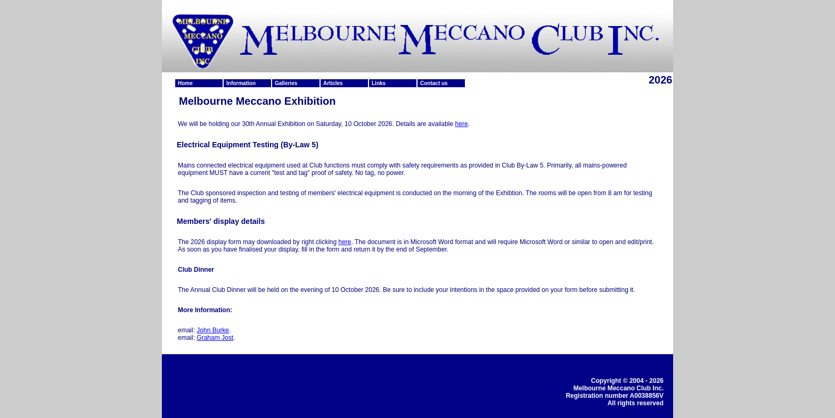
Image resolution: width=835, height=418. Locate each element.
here (461, 124)
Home (185, 83)
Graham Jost (215, 337)
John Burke (213, 330)
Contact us (434, 83)
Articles (333, 83)
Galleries (286, 83)
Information (241, 83)
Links (379, 83)
